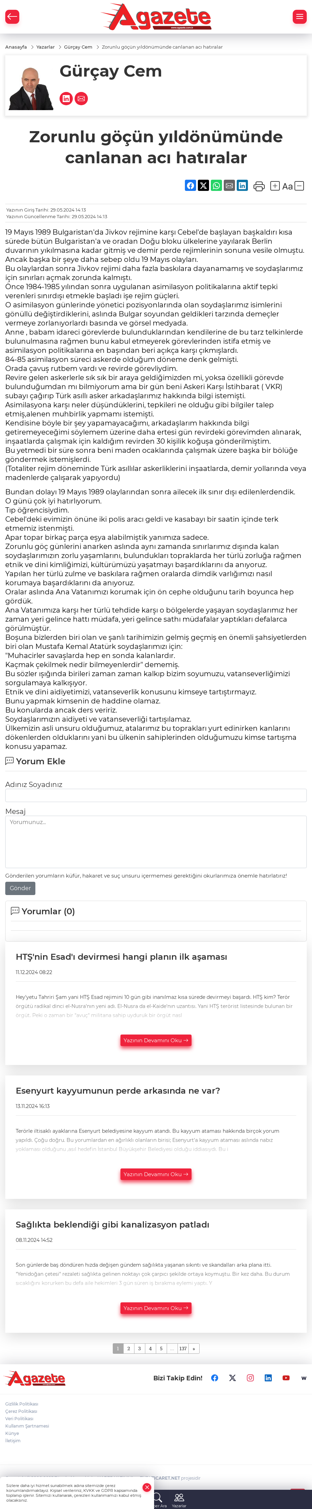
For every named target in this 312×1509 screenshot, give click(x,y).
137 (183, 1348)
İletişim (13, 1440)
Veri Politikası (19, 1418)
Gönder (20, 888)
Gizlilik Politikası (21, 1404)
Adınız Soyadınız (33, 784)
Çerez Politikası (21, 1411)
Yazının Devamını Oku (156, 1040)
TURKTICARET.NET (160, 1478)
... (172, 1348)
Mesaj (15, 811)
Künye (12, 1433)
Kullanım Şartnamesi (27, 1426)
